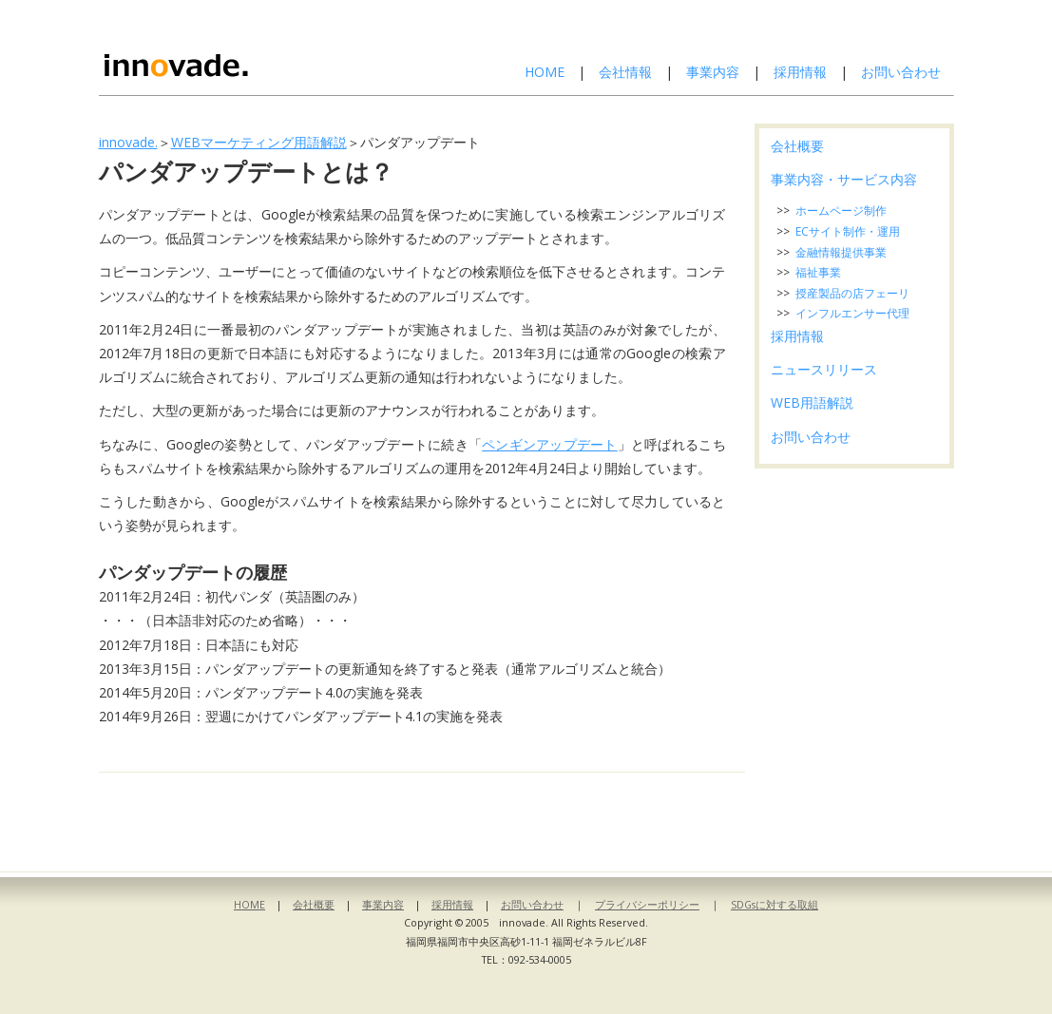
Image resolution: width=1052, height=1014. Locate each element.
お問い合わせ (901, 72)
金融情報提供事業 (841, 252)
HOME (544, 72)
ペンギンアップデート (550, 444)
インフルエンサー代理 (852, 313)
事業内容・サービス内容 (844, 179)
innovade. (128, 142)
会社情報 (625, 72)
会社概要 (797, 146)
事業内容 (712, 72)
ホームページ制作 (841, 210)
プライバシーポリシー (647, 904)
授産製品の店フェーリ (852, 293)
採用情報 (800, 72)
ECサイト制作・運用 (847, 231)
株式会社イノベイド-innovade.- (225, 47)
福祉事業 (818, 272)
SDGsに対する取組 (774, 904)
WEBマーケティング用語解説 (259, 142)
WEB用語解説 (812, 402)
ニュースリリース (824, 369)
